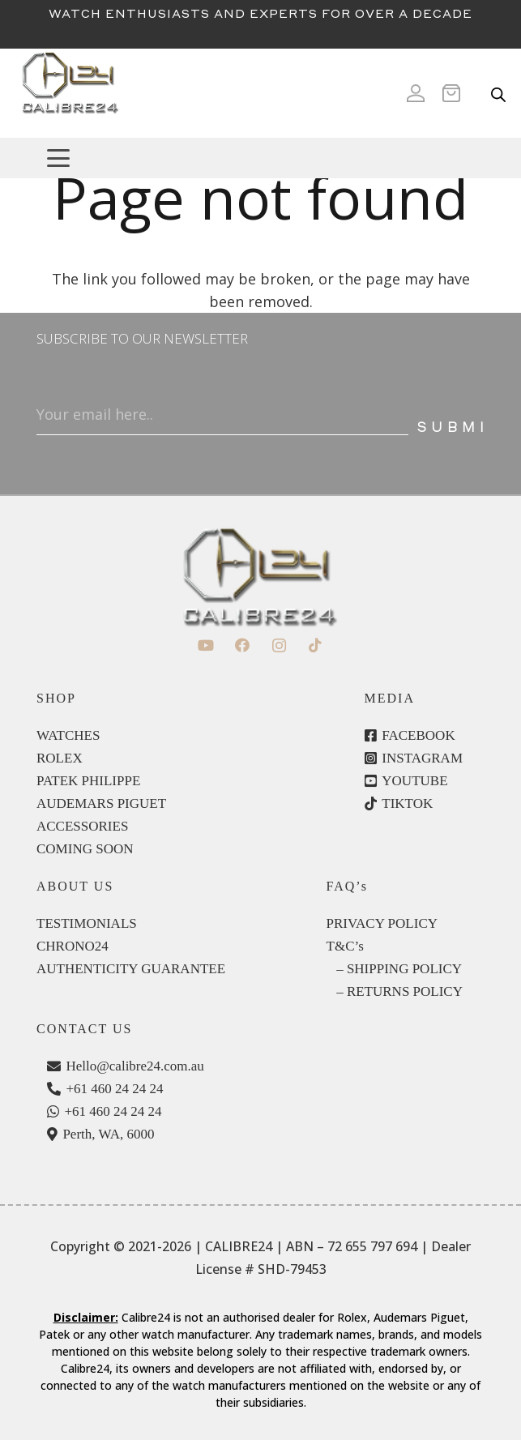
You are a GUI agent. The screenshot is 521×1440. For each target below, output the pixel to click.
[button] (276, 158)
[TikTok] (315, 645)
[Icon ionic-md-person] (416, 93)
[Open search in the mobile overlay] (498, 93)
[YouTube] (206, 645)
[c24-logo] (69, 93)
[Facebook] (242, 645)
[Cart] (456, 93)
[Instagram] (279, 645)
